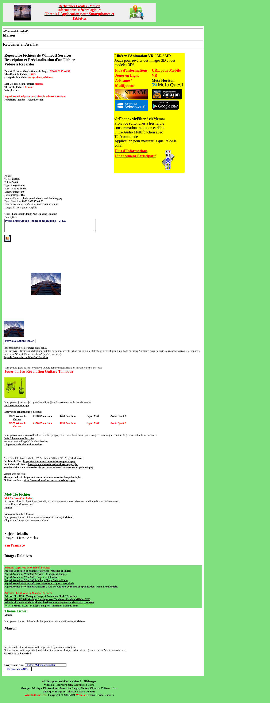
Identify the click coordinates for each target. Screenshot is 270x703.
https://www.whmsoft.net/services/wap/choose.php (66, 467)
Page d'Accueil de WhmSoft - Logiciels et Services (31, 577)
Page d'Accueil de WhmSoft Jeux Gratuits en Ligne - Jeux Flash (39, 583)
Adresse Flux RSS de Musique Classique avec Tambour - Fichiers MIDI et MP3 (47, 599)
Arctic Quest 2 (118, 416)
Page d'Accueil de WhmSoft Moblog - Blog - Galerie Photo (36, 580)
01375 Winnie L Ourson (17, 418)
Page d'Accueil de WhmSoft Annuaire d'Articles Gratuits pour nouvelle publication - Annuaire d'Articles (61, 586)
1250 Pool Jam (68, 416)
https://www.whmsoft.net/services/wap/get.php (53, 464)
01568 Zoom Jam (42, 416)
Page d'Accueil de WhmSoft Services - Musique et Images (35, 573)
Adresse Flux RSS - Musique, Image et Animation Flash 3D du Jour (40, 596)
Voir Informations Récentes (19, 438)
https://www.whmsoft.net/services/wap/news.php (49, 461)
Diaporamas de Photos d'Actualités (23, 444)
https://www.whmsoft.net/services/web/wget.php (50, 480)
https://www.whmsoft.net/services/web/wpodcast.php (52, 477)
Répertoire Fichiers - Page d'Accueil (23, 99)
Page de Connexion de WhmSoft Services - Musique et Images (37, 570)
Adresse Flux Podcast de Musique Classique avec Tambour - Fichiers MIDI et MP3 (49, 602)
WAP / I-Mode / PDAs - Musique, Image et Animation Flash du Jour (41, 605)
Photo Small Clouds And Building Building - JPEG (50, 225)
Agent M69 (93, 416)
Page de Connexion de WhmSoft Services (26, 357)
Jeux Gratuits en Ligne (16, 405)
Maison (10, 628)
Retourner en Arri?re (20, 44)
